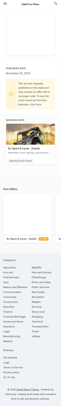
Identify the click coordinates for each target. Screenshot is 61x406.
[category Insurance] (9, 326)
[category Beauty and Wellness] (15, 287)
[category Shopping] (37, 316)
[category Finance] (7, 311)
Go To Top (9, 377)
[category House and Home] (13, 321)
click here (35, 104)
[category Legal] (6, 331)
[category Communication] (12, 292)
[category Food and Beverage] (14, 316)
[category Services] (37, 306)
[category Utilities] (36, 336)
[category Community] (9, 297)
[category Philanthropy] (39, 277)
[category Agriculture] (9, 267)
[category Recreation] (38, 297)
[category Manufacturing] (11, 336)
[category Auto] (6, 282)
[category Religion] (36, 301)
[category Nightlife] (36, 267)
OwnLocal (10, 394)
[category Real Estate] (38, 292)
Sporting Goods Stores (20, 160)
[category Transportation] (40, 326)
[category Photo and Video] (41, 282)
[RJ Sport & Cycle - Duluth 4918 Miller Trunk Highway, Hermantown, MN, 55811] (30, 139)
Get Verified (10, 357)
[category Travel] (35, 331)
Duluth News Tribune (28, 389)
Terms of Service (13, 367)
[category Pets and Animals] (42, 272)
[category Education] (9, 306)
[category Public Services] (40, 287)
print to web (17, 398)
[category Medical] (7, 341)
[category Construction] (10, 301)
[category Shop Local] (38, 311)
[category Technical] (37, 321)
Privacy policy (11, 372)
